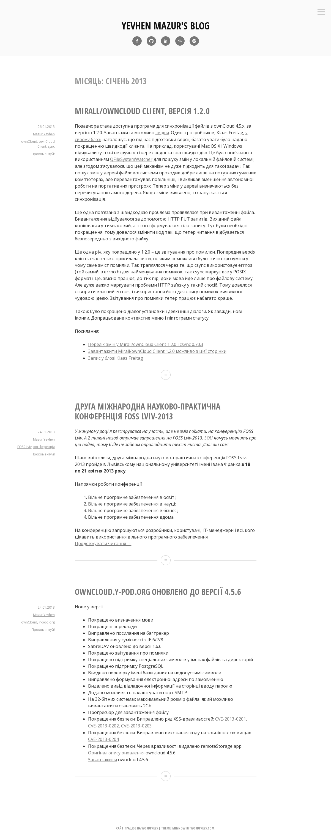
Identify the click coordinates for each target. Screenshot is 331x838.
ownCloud (29, 141)
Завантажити (102, 757)
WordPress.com (202, 825)
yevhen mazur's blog (165, 25)
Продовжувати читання (103, 542)
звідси (162, 133)
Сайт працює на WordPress (137, 825)
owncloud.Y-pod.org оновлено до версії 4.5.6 (158, 590)
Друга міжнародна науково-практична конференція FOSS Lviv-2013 (147, 410)
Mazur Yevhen (44, 134)
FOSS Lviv (24, 445)
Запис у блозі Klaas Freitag (116, 357)
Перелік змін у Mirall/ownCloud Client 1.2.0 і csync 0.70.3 (146, 344)
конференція (44, 445)
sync (51, 146)
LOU (208, 436)
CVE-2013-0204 (103, 737)
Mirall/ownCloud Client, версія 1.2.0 (142, 111)
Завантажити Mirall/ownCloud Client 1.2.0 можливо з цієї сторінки (158, 350)
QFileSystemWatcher (131, 159)
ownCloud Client (46, 144)
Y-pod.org (47, 620)
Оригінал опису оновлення (117, 750)
